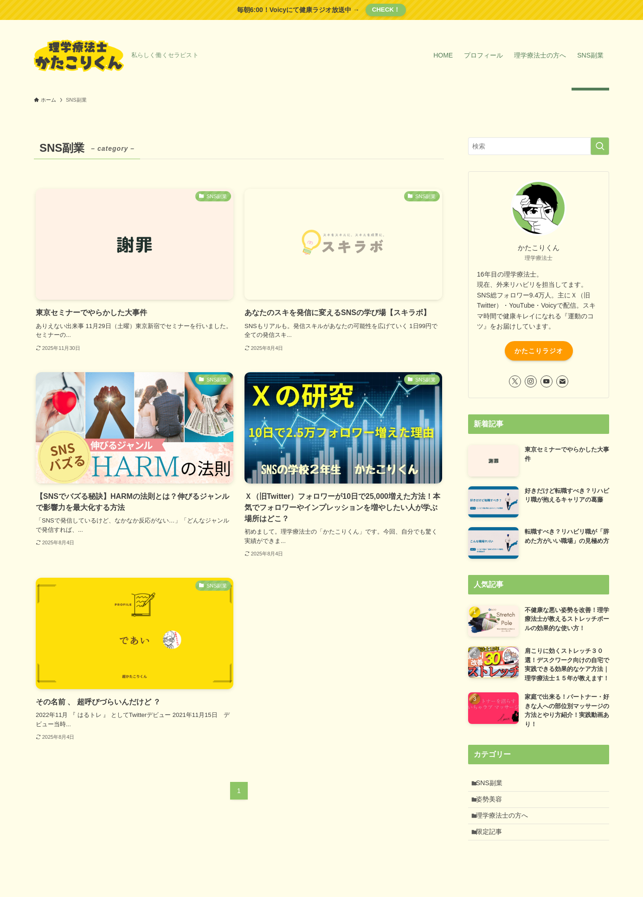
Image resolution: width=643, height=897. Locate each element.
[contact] (562, 381)
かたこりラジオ (538, 351)
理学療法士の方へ (506, 822)
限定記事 (493, 842)
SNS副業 (493, 784)
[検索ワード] (538, 146)
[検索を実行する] (600, 146)
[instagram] (531, 381)
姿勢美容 (493, 803)
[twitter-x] (515, 381)
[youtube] (546, 381)
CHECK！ (386, 9)
